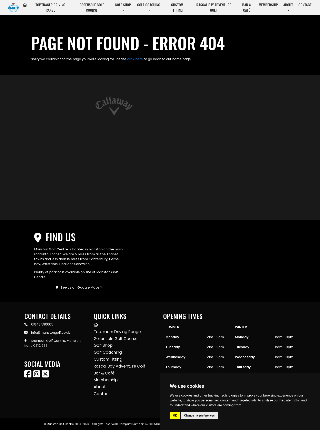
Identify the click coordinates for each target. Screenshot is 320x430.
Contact (305, 4)
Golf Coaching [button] (148, 4)
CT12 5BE (40, 345)
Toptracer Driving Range (50, 7)
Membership (268, 4)
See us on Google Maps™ (79, 287)
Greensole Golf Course (92, 7)
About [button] (288, 4)
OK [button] (175, 415)
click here (135, 59)
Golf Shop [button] (123, 4)
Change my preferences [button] (199, 415)
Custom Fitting (177, 7)
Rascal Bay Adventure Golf (213, 7)
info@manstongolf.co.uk (50, 332)
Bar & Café (246, 7)
